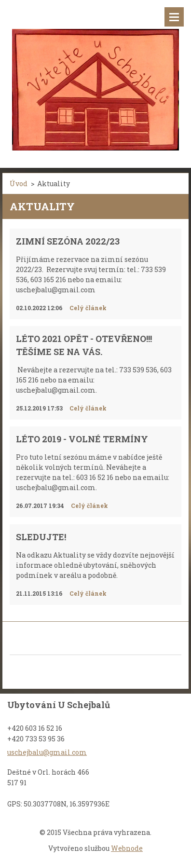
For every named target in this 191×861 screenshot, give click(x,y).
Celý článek (88, 308)
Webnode (127, 848)
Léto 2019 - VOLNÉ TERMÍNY (82, 439)
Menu (174, 17)
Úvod (18, 183)
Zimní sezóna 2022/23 (68, 241)
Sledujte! (41, 537)
